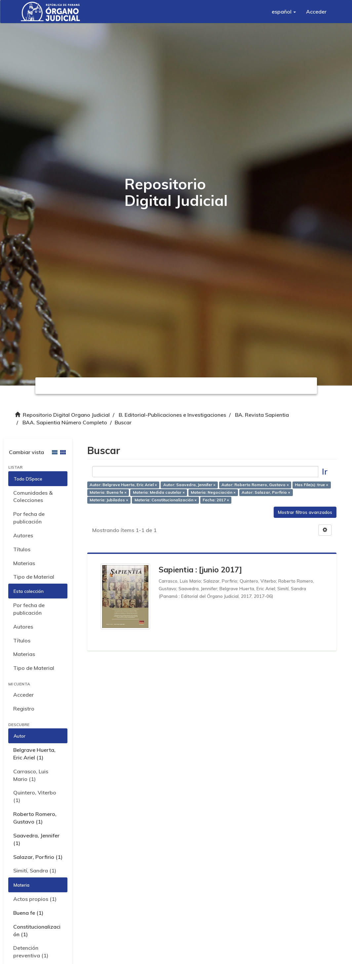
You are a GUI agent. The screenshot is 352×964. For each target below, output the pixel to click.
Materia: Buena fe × (108, 492)
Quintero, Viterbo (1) (34, 796)
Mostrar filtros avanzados (305, 512)
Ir (325, 471)
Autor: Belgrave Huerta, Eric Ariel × (123, 484)
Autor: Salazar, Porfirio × (266, 492)
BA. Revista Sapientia (262, 414)
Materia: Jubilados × (109, 499)
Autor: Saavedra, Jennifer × (189, 484)
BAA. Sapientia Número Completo (64, 422)
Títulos (21, 549)
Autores (23, 535)
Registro (23, 708)
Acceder (23, 694)
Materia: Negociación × (213, 492)
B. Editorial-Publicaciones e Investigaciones (172, 414)
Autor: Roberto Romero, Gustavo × (255, 484)
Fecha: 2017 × (216, 499)
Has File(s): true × (311, 484)
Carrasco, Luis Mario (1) (30, 775)
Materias (24, 563)
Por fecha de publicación (29, 518)
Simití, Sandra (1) (34, 870)
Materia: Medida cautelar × (159, 492)
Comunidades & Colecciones (33, 496)
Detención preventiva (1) (30, 952)
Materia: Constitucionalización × (166, 499)
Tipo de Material (33, 576)
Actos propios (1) (35, 899)
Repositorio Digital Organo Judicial (66, 414)
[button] (284, 11)
